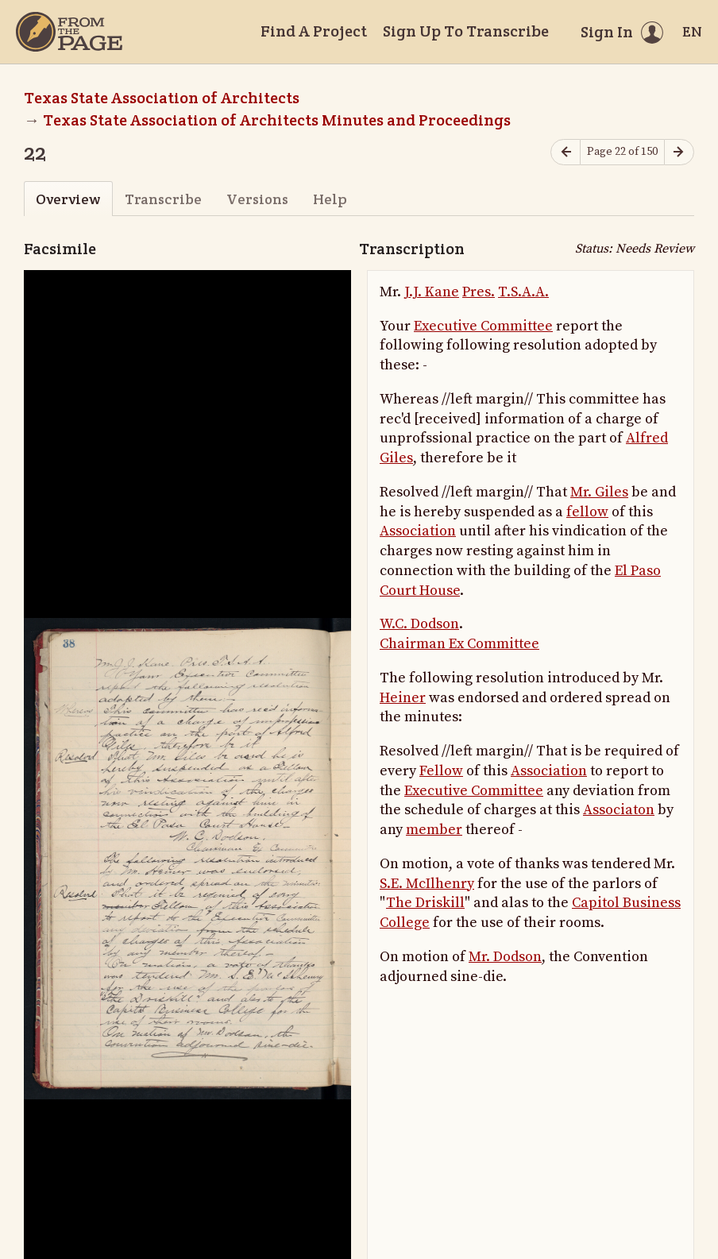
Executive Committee (483, 326)
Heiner (403, 698)
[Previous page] (565, 152)
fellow (587, 512)
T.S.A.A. (523, 292)
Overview (68, 199)
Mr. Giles (599, 492)
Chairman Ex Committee (459, 644)
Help (330, 199)
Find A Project (314, 31)
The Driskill (425, 903)
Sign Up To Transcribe (466, 31)
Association (418, 531)
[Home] (69, 32)
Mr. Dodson (505, 957)
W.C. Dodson (419, 624)
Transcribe (163, 199)
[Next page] (679, 152)
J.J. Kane (431, 292)
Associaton (618, 810)
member (434, 830)
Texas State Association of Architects (161, 97)
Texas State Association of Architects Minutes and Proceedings (277, 120)
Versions (257, 199)
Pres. (478, 292)
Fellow (441, 771)
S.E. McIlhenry (427, 884)
